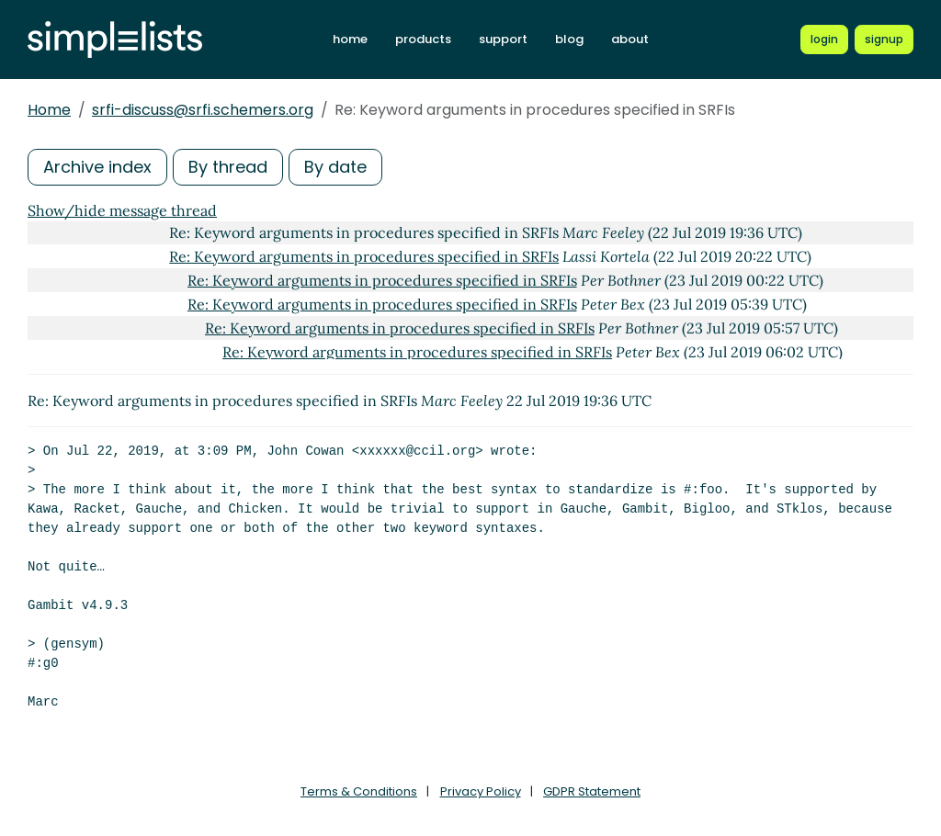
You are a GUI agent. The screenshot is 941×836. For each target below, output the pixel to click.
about (630, 39)
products (423, 39)
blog (569, 39)
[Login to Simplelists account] (824, 39)
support (503, 39)
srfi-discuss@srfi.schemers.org (202, 109)
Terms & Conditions (358, 791)
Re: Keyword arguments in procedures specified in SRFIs (364, 256)
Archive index (97, 166)
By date (335, 166)
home (350, 39)
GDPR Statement (592, 791)
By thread (227, 166)
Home (49, 109)
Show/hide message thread (122, 210)
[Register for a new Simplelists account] (884, 39)
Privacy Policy (480, 791)
